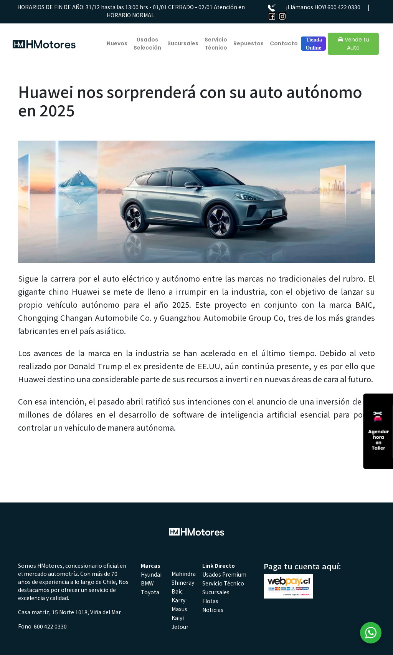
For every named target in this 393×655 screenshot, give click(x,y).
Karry (178, 600)
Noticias (212, 610)
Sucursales (182, 43)
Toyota (150, 592)
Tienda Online (313, 44)
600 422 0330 (343, 7)
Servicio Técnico (216, 43)
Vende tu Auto (353, 43)
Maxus (179, 609)
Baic (177, 591)
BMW (147, 583)
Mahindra (184, 573)
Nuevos (117, 43)
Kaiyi (178, 618)
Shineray (183, 582)
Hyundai (151, 574)
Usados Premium (224, 574)
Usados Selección (147, 43)
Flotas (210, 601)
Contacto (284, 43)
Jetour (180, 626)
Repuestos (248, 43)
